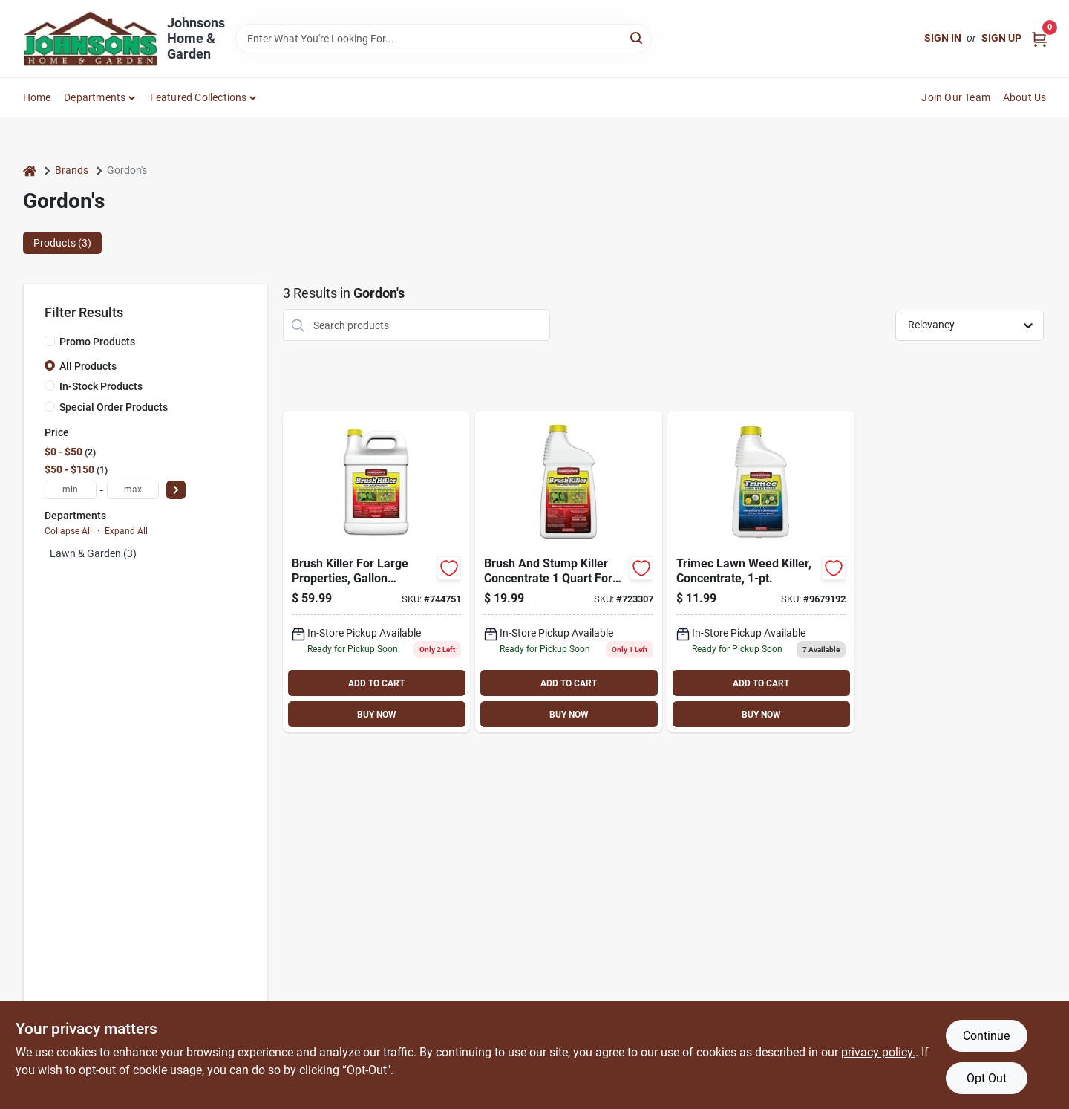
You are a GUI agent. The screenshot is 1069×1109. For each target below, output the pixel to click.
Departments (94, 97)
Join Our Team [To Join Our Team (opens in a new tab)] (955, 97)
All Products (88, 366)
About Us (1025, 97)
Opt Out (987, 1078)
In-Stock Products (101, 386)
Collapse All (68, 531)
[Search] (637, 37)
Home (37, 97)
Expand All (126, 531)
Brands (71, 170)
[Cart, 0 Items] (1039, 38)
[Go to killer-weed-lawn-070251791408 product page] (760, 571)
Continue (986, 1036)
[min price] (71, 490)
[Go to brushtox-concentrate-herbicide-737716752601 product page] (568, 571)
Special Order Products (113, 407)
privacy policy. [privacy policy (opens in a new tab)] (878, 1052)
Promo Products (97, 341)
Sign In (942, 38)
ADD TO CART (376, 683)
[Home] (29, 170)
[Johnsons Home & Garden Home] (90, 38)
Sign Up (1001, 38)
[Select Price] (176, 490)
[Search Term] (443, 38)
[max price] (133, 490)
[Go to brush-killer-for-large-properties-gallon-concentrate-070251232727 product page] (376, 571)
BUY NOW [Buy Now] (376, 714)
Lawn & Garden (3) (93, 553)
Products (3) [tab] (62, 243)
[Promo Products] (50, 341)
